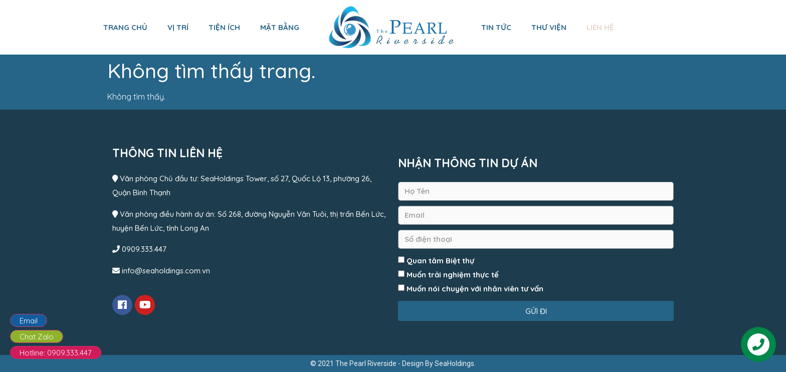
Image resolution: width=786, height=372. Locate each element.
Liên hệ (600, 27)
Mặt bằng (279, 27)
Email (29, 320)
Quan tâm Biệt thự (440, 260)
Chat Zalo (37, 336)
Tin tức (496, 27)
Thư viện (548, 27)
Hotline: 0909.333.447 (56, 352)
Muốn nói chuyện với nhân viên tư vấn (475, 288)
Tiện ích (224, 27)
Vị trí (177, 27)
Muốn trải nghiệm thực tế (453, 274)
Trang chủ (125, 27)
